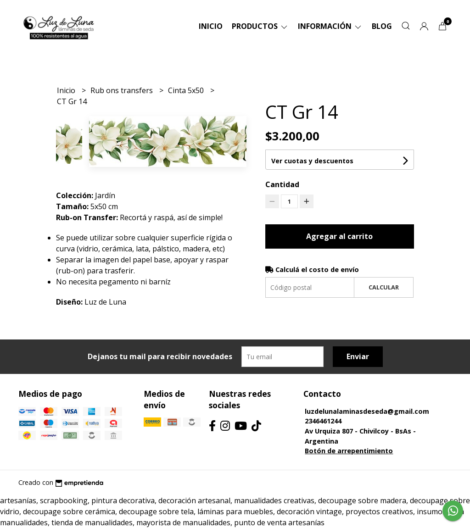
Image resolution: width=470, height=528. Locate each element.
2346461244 (323, 421)
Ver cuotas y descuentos (312, 160)
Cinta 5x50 (187, 90)
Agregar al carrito (339, 236)
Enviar (358, 356)
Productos (260, 26)
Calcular (384, 287)
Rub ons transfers (122, 90)
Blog (382, 26)
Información (330, 26)
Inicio (211, 26)
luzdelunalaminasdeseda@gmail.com (367, 411)
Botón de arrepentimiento (349, 450)
